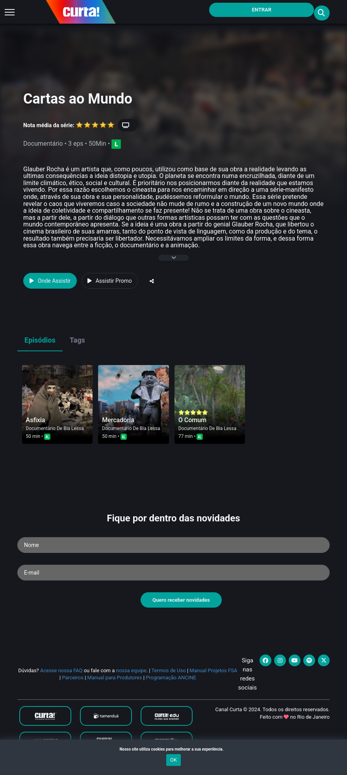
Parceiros (73, 677)
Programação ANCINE (171, 677)
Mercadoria (118, 420)
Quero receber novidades (181, 600)
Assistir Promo (109, 281)
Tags (77, 340)
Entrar (261, 10)
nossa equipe (131, 670)
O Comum (192, 420)
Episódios (40, 340)
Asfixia (35, 420)
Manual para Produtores (114, 677)
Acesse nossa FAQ (61, 670)
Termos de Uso (168, 670)
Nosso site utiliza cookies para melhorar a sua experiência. (173, 749)
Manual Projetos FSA (213, 670)
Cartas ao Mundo (77, 99)
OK (173, 760)
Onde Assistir (50, 281)
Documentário (41, 428)
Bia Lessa (73, 428)
